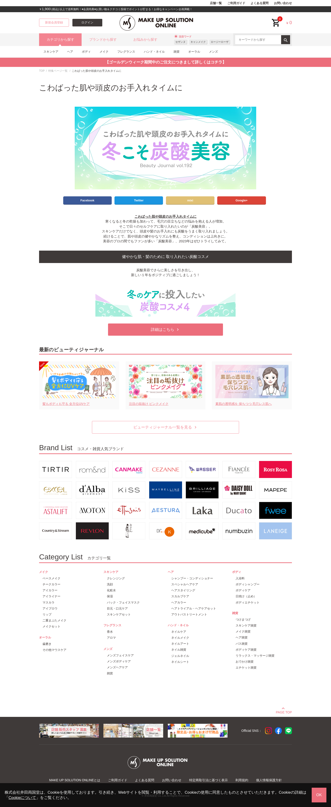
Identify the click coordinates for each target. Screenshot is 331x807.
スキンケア (50, 51)
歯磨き (47, 644)
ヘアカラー (178, 602)
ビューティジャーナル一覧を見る (165, 427)
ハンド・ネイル (154, 51)
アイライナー (51, 596)
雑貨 (177, 51)
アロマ (111, 637)
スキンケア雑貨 (246, 625)
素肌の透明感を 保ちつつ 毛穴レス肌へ (243, 404)
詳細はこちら (165, 329)
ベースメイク (51, 578)
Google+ (242, 200)
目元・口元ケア (117, 608)
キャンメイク (198, 41)
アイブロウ (50, 608)
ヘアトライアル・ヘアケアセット (193, 608)
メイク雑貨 (243, 631)
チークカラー (51, 584)
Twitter (139, 200)
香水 (110, 631)
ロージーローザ (219, 41)
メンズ (213, 51)
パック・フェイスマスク (123, 602)
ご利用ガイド (236, 3)
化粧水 (111, 590)
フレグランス (126, 51)
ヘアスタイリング (183, 590)
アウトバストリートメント (189, 614)
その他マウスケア (54, 650)
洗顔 (110, 584)
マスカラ (48, 602)
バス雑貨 (242, 643)
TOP (42, 70)
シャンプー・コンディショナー (192, 578)
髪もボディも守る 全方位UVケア (66, 404)
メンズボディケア (119, 661)
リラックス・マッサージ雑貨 (255, 655)
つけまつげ (243, 619)
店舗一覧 (216, 3)
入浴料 (240, 578)
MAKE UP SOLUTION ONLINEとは (74, 780)
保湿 (110, 596)
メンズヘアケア (117, 667)
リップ (47, 614)
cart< (276, 19)
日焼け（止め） (246, 596)
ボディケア (243, 590)
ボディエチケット (248, 602)
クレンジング (116, 578)
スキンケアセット (119, 614)
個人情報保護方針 (269, 780)
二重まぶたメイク (54, 620)
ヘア (70, 51)
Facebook (87, 200)
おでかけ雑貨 (245, 661)
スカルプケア (180, 596)
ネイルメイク (180, 637)
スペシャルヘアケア (184, 584)
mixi (190, 200)
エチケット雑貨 (246, 667)
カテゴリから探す (60, 39)
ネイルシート (180, 662)
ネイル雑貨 (178, 649)
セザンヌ (180, 41)
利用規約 (241, 780)
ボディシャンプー (248, 584)
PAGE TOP (284, 711)
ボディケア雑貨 (246, 649)
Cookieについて (22, 798)
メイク (104, 51)
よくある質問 (259, 3)
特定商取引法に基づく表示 (208, 780)
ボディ (86, 51)
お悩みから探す (145, 39)
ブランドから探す (103, 39)
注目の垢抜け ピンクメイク (148, 404)
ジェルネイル (180, 656)
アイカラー (50, 590)
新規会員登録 (54, 22)
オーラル (194, 51)
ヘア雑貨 (242, 637)
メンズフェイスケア (120, 655)
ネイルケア (178, 631)
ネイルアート (180, 643)
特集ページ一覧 (58, 70)
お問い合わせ (283, 3)
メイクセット (51, 626)
